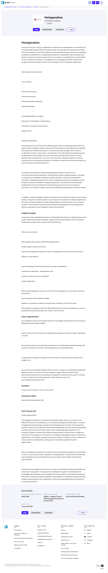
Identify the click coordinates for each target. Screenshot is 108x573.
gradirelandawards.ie (43, 533)
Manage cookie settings (20, 545)
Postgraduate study (11, 7)
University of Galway (25, 7)
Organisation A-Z (65, 540)
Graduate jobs (64, 533)
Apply (36, 29)
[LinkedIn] (87, 530)
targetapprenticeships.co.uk (45, 539)
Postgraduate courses (67, 537)
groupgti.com (41, 545)
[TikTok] (87, 543)
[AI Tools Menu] (89, 2)
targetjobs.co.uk (42, 530)
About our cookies (19, 541)
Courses (35, 7)
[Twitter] (87, 533)
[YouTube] (88, 537)
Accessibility (17, 548)
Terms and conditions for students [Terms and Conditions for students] (23, 538)
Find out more (47, 29)
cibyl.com (40, 542)
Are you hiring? (65, 548)
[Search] (93, 2)
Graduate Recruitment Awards (69, 555)
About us (63, 530)
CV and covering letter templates (70, 558)
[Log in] (97, 2)
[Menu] (101, 2)
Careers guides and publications (69, 551)
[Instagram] (88, 540)
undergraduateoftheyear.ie (45, 536)
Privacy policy (18, 530)
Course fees (60, 29)
